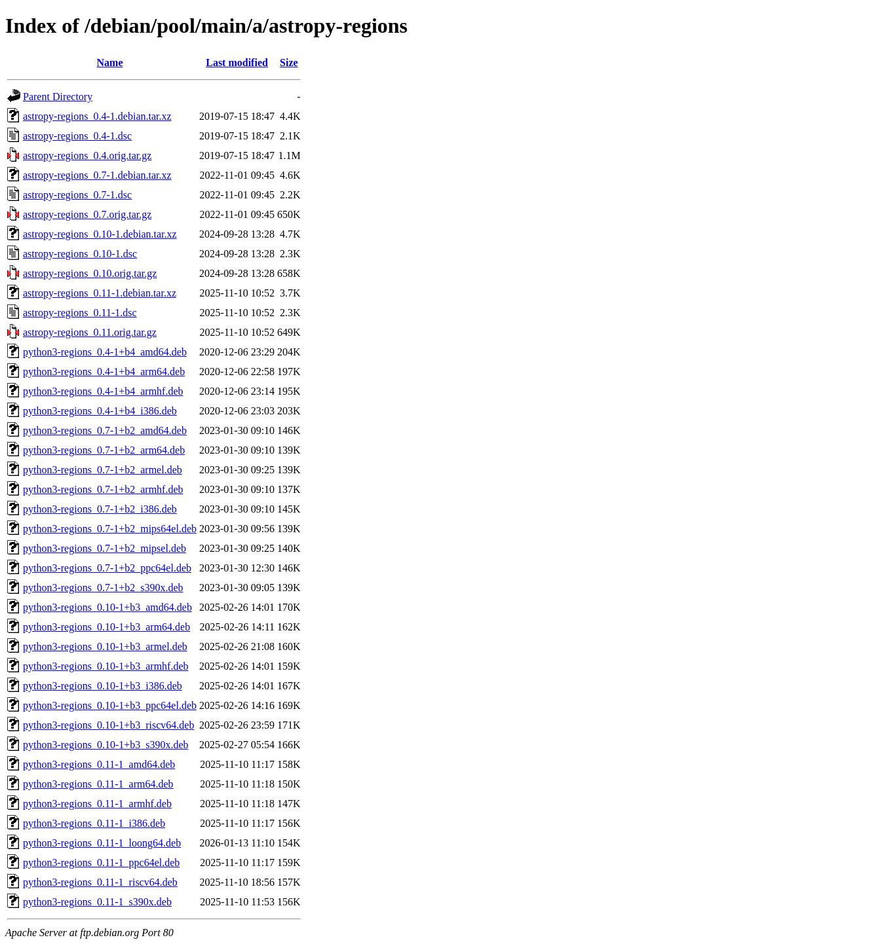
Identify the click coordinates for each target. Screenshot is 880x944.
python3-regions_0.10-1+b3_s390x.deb (106, 744)
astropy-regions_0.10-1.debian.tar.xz (100, 234)
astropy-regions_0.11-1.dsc (80, 312)
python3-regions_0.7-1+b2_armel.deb (102, 469)
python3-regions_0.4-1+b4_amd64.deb (105, 351)
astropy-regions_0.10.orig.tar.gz (90, 273)
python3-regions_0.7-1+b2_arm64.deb (104, 450)
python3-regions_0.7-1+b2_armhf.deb (103, 489)
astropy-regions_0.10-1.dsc (80, 253)
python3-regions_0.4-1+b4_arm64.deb (104, 371)
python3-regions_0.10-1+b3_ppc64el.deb (110, 705)
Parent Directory (57, 96)
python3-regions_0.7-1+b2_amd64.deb (105, 430)
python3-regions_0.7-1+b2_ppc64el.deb (107, 567)
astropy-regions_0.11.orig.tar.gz (90, 332)
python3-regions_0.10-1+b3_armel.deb (105, 646)
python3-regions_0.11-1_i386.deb (94, 823)
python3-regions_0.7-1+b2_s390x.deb (103, 587)
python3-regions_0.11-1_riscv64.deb (100, 882)
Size (289, 62)
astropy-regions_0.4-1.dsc (77, 135)
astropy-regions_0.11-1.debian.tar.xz (99, 293)
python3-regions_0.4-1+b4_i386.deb (100, 410)
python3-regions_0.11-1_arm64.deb (98, 784)
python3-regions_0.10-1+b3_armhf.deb (106, 666)
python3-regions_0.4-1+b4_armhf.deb (103, 391)
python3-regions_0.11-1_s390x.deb (97, 901)
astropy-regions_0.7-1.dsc (77, 194)
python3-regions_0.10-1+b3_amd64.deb (107, 607)
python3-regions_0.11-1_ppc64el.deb (101, 862)
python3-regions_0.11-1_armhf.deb (97, 803)
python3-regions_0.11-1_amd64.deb (99, 764)
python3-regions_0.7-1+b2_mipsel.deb (104, 548)
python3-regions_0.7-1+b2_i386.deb (100, 509)
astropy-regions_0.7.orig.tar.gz (87, 214)
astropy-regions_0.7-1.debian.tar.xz (97, 175)
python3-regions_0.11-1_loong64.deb (102, 842)
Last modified (237, 62)
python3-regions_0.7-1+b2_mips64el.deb (110, 528)
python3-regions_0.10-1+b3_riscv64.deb (108, 725)
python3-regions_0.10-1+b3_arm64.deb (106, 626)
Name (110, 62)
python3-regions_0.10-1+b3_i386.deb (102, 685)
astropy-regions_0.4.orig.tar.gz (87, 155)
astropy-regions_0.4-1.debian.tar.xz (97, 116)
